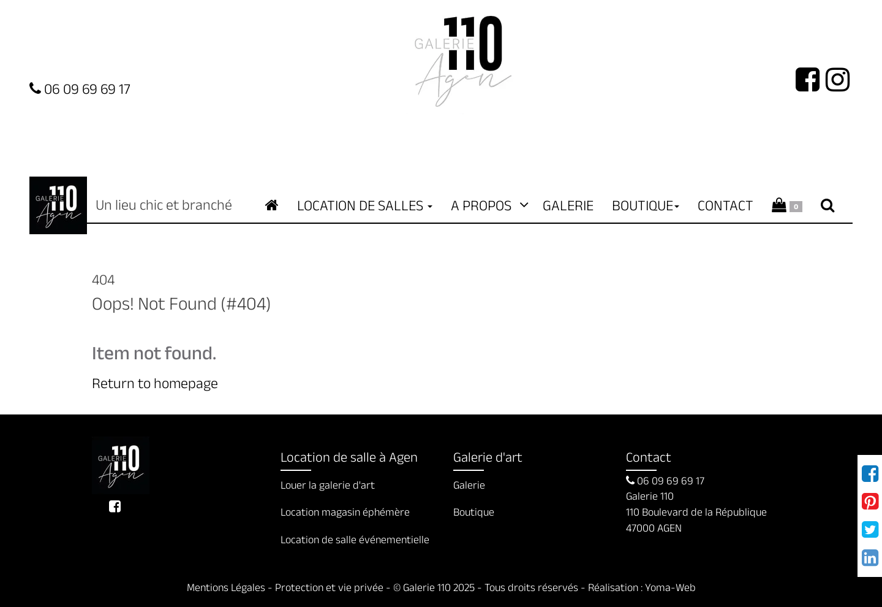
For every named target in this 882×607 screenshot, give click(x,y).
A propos (487, 205)
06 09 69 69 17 (665, 481)
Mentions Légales (226, 587)
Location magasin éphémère (345, 512)
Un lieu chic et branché (120, 465)
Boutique (473, 512)
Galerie (568, 205)
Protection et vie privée (329, 587)
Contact (725, 205)
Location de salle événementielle (355, 539)
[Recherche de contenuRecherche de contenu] (827, 205)
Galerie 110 (58, 205)
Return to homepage (155, 383)
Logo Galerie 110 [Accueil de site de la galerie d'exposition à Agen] (463, 57)
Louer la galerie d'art (328, 485)
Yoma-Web (670, 587)
